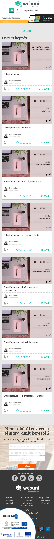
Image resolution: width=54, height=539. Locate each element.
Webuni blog (27, 503)
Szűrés (27, 30)
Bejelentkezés (31, 10)
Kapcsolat (9, 500)
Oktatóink (9, 503)
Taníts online (27, 500)
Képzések (45, 503)
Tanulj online (45, 500)
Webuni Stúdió (27, 505)
